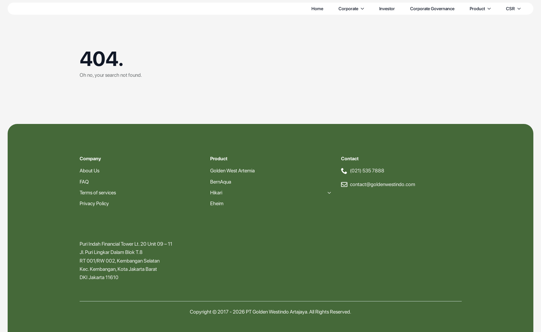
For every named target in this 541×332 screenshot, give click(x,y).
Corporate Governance (432, 8)
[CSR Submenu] (520, 9)
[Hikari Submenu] (328, 193)
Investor (387, 8)
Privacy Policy (94, 203)
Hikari (216, 193)
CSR (510, 8)
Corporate (348, 8)
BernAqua (220, 182)
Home (317, 8)
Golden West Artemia (232, 171)
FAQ (84, 182)
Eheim (217, 203)
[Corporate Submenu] (363, 9)
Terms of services (98, 193)
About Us (89, 171)
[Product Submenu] (490, 9)
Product (477, 8)
